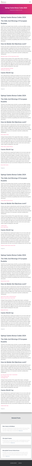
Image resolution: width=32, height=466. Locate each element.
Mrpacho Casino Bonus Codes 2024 (8, 298)
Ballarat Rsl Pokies (4, 310)
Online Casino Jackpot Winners (7, 146)
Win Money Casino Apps (5, 69)
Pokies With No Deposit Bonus (7, 200)
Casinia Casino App (4, 405)
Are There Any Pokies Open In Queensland (9, 374)
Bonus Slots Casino (4, 164)
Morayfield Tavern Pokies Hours (11, 450)
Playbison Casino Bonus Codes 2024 (8, 245)
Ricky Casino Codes (5, 134)
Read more (21, 430)
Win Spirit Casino (7, 438)
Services (20, 463)
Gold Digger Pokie (4, 377)
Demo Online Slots (4, 227)
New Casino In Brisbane (9, 426)
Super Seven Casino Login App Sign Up (8, 296)
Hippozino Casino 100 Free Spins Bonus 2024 (10, 56)
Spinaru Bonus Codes (5, 281)
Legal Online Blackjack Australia (7, 68)
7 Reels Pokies (4, 225)
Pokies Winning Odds (5, 376)
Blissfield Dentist (13, 463)
